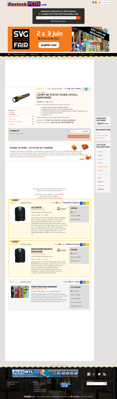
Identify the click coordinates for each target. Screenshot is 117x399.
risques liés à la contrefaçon (36, 157)
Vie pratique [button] (46, 54)
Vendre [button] (92, 54)
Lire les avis (12, 119)
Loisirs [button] (83, 54)
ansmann (50, 198)
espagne (100, 170)
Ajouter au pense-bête (15, 121)
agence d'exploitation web (55, 396)
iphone (100, 182)
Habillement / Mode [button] (20, 54)
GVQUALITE (14, 131)
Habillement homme (72, 244)
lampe (40, 198)
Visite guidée (100, 137)
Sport (77, 282)
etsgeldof (76, 291)
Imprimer (11, 124)
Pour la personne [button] (60, 54)
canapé (100, 155)
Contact (36, 382)
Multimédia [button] (34, 54)
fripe (99, 178)
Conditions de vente (40, 391)
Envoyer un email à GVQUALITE (78, 136)
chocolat (100, 159)
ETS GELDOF (76, 287)
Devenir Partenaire (39, 384)
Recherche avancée (58, 21)
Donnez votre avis (14, 116)
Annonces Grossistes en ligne (59, 365)
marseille (101, 185)
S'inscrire (37, 388)
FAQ (75, 155)
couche (100, 163)
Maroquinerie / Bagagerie (71, 202)
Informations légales (40, 389)
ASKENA (74, 208)
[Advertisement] (49, 74)
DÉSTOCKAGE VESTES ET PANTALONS (41, 250)
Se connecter (38, 386)
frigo (106, 174)
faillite (100, 174)
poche (55, 198)
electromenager (103, 166)
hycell (60, 198)
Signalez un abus (57, 88)
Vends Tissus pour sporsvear (44, 286)
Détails (49, 88)
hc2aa (44, 198)
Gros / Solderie (76, 88)
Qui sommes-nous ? (103, 135)
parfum (101, 189)
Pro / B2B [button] (73, 54)
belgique (100, 151)
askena (75, 212)
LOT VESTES (36, 207)
